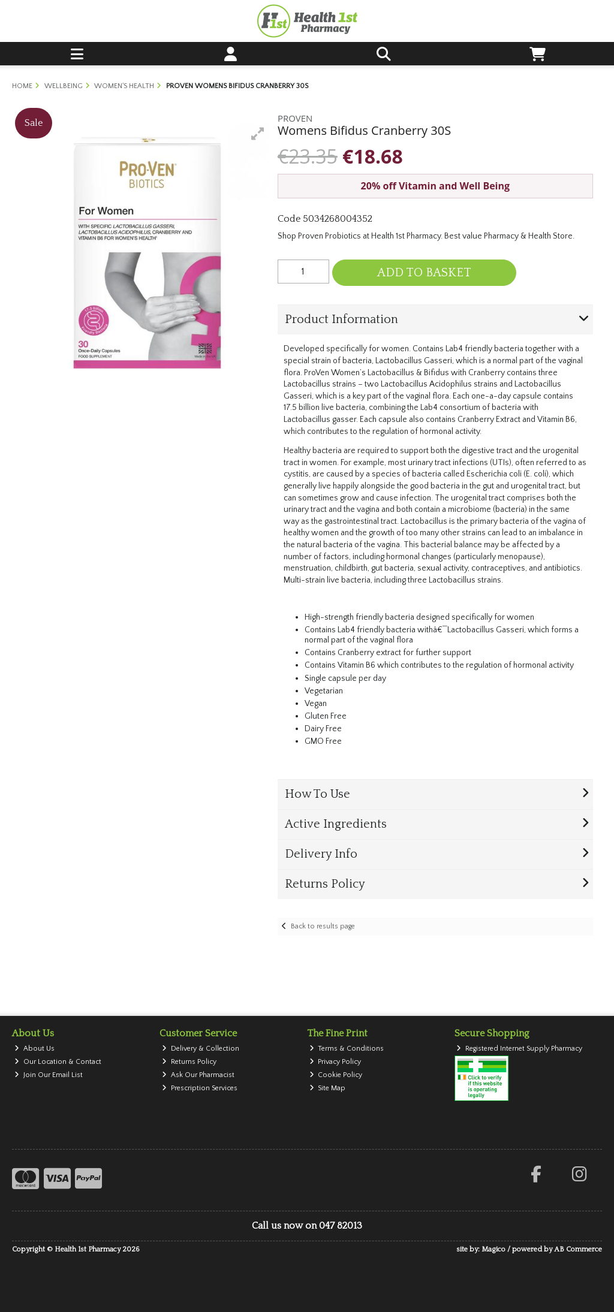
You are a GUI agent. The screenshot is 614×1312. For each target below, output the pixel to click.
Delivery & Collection (200, 1048)
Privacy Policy (335, 1062)
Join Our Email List (48, 1075)
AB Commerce (578, 1249)
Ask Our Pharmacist (198, 1075)
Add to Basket (424, 272)
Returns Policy (189, 1062)
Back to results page (323, 926)
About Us (34, 1048)
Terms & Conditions (346, 1048)
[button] (257, 133)
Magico (493, 1249)
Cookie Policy (336, 1075)
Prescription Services (199, 1088)
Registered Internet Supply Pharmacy (519, 1048)
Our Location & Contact (57, 1062)
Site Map (327, 1088)
